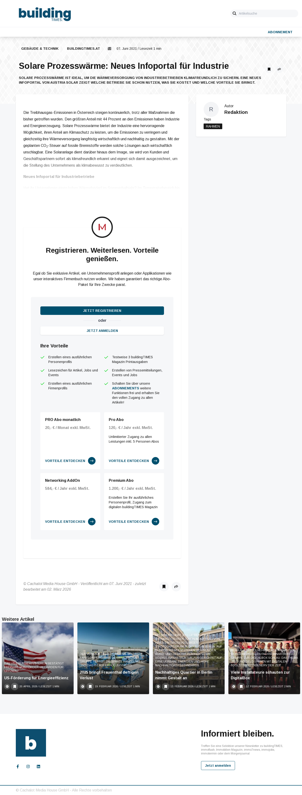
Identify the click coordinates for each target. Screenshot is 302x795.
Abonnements (125, 388)
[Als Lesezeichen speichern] (269, 69)
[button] (279, 69)
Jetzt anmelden (102, 331)
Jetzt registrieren (102, 311)
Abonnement (280, 32)
